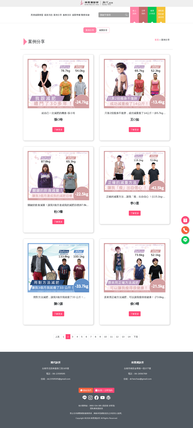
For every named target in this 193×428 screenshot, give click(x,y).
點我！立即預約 (104, 390)
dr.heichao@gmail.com (141, 379)
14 (129, 336)
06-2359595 (58, 373)
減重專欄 (76, 15)
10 (105, 336)
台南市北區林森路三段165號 (55, 368)
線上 (134, 12)
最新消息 (48, 15)
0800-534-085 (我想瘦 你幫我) (102, 405)
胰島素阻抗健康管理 (161, 13)
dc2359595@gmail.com (58, 379)
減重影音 (103, 30)
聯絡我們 (85, 390)
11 (111, 336)
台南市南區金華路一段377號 (137, 368)
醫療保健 (85, 15)
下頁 (136, 336)
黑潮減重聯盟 (37, 15)
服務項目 (67, 15)
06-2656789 (140, 373)
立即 (143, 12)
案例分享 (57, 15)
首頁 (157, 39)
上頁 (57, 336)
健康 (152, 12)
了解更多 (58, 129)
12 (117, 336)
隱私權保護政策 (96, 408)
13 (123, 336)
